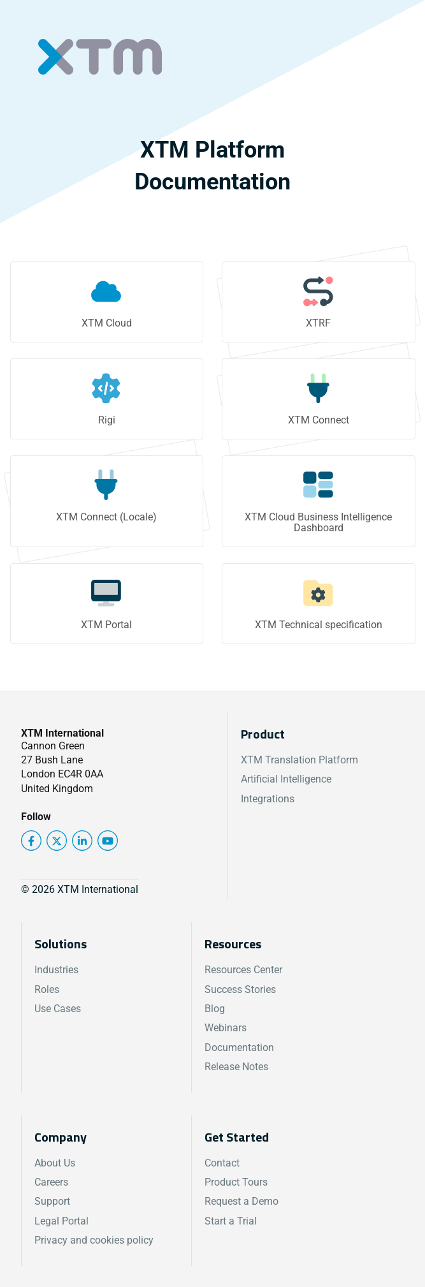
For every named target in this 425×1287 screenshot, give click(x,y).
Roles (46, 989)
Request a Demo (241, 1201)
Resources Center (243, 970)
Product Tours (236, 1182)
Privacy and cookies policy (94, 1240)
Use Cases (57, 1009)
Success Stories (240, 989)
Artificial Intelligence (286, 779)
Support (52, 1201)
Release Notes (236, 1067)
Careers (51, 1182)
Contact (222, 1163)
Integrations (267, 799)
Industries (56, 970)
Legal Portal (61, 1221)
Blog (215, 1009)
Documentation (239, 1047)
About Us (54, 1163)
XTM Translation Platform (299, 760)
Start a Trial (231, 1221)
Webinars (226, 1028)
